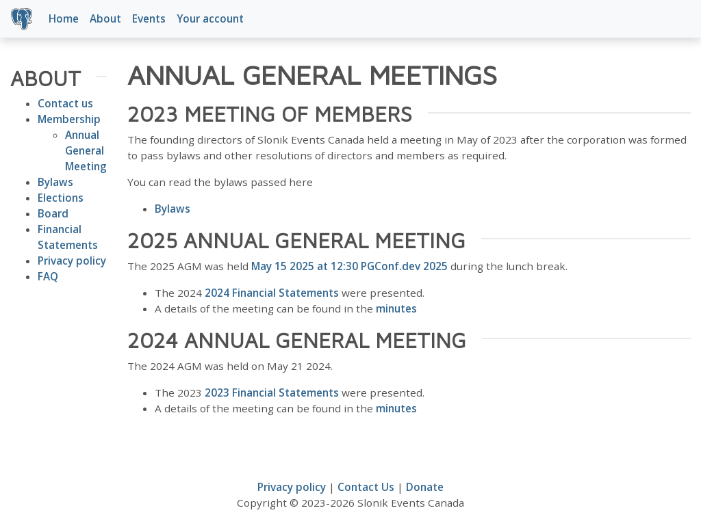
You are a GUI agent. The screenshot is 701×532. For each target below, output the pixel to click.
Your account (210, 18)
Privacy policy (72, 260)
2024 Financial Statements (272, 293)
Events (149, 18)
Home (64, 18)
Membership (69, 119)
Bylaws (55, 182)
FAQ (48, 276)
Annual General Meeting (86, 150)
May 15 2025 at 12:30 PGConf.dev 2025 (349, 266)
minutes (396, 308)
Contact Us (365, 487)
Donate (425, 487)
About (105, 18)
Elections (61, 197)
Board (53, 213)
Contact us (65, 103)
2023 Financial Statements (272, 392)
